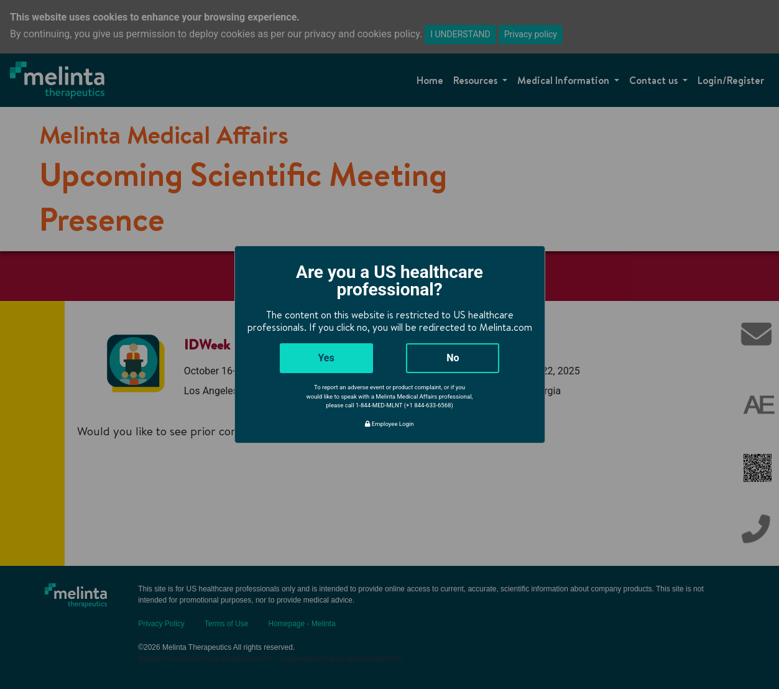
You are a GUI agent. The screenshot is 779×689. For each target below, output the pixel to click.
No (452, 358)
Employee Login (389, 423)
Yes (326, 358)
